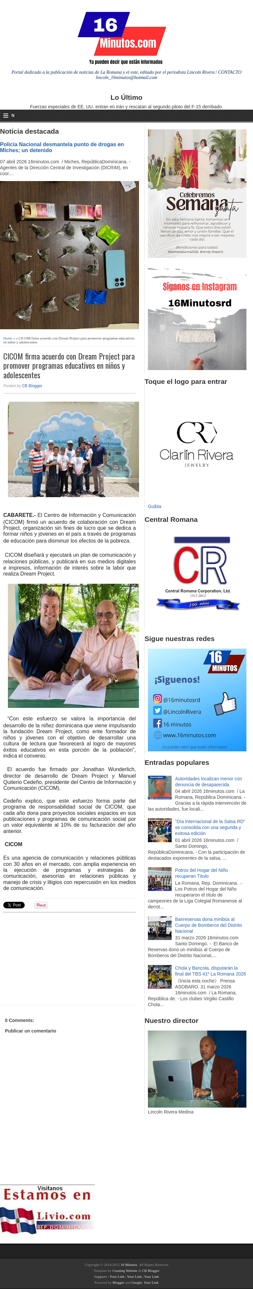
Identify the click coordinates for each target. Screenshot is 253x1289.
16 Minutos (129, 1265)
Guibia (154, 506)
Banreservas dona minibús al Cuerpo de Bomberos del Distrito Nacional (208, 925)
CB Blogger (32, 386)
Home (7, 338)
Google (136, 1282)
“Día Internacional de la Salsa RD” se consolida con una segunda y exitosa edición (210, 827)
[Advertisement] (54, 958)
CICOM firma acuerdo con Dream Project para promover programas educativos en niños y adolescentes (69, 365)
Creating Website (124, 1271)
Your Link (117, 1276)
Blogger (118, 1282)
